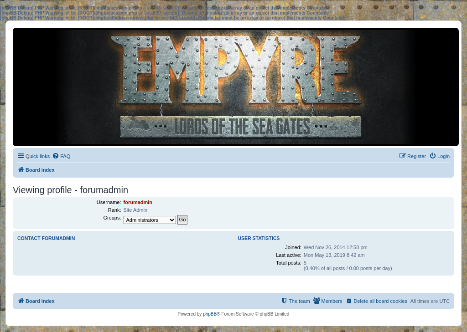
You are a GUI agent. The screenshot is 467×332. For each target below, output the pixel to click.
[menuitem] (61, 156)
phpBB (210, 314)
